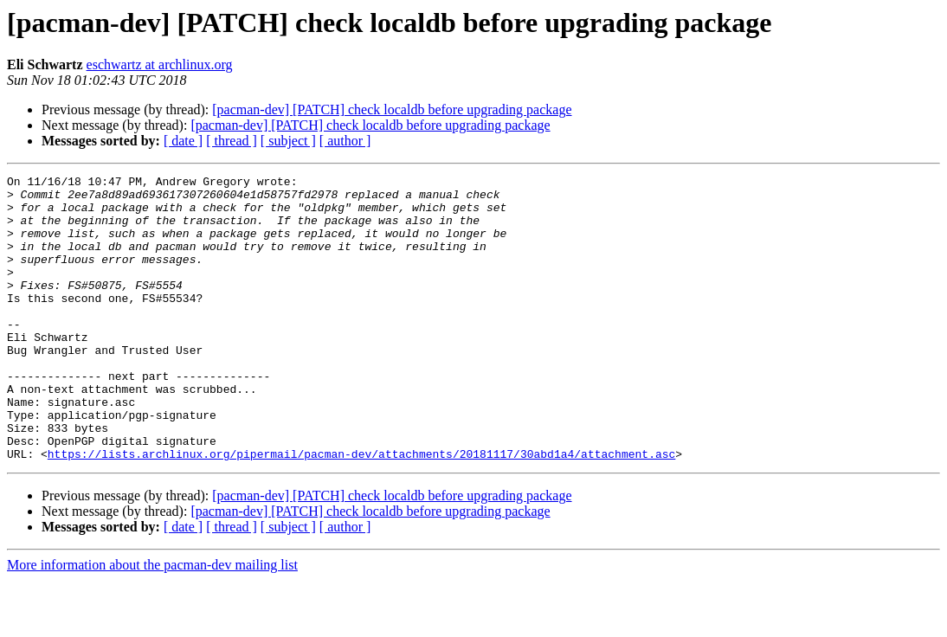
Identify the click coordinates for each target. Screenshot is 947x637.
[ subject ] (288, 140)
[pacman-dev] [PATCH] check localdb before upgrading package (391, 109)
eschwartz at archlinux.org (160, 64)
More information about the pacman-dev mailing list (152, 621)
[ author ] (345, 140)
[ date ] (183, 140)
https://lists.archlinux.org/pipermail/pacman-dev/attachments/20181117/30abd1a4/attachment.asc (361, 510)
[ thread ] (231, 140)
